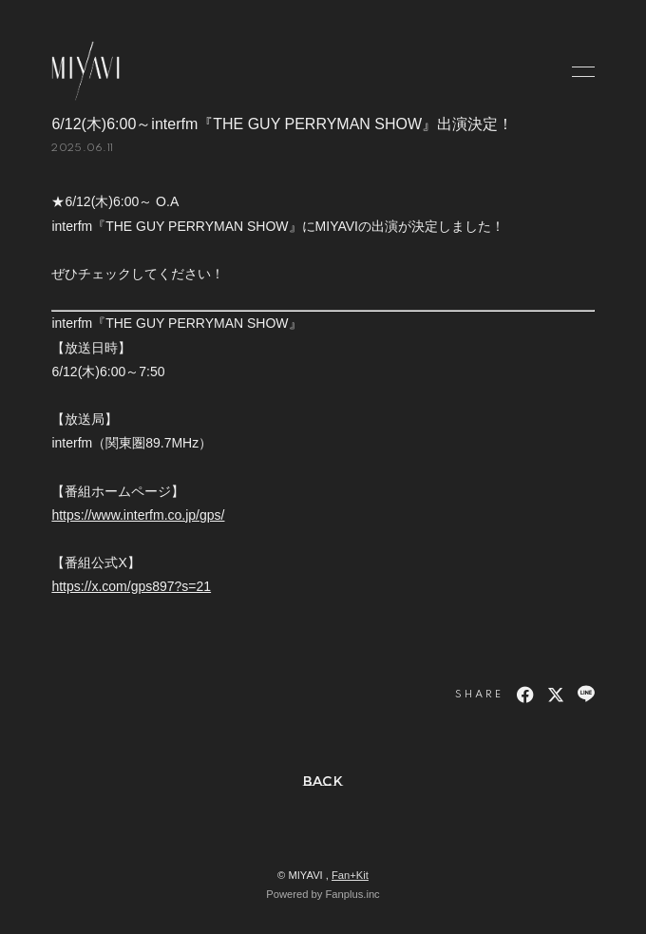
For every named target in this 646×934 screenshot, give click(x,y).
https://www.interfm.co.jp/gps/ (137, 515)
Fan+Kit (350, 875)
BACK (323, 781)
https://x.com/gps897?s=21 (131, 586)
